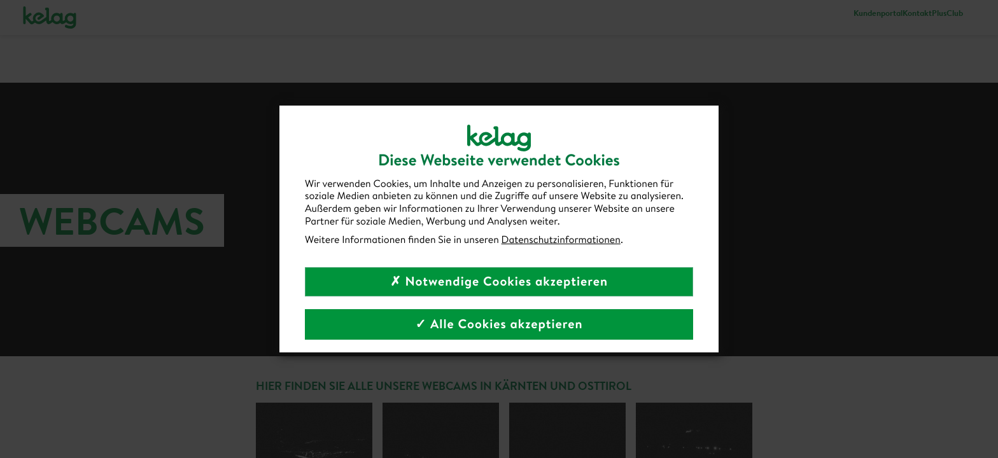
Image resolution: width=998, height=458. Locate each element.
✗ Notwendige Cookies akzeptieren (499, 281)
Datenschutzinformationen (561, 240)
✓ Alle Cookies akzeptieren (498, 324)
